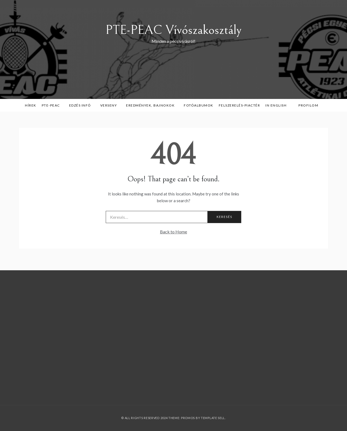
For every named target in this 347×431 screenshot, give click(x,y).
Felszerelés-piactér (239, 105)
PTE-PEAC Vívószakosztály (173, 29)
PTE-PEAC (53, 105)
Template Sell (213, 418)
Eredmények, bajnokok (152, 105)
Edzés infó (82, 105)
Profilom (308, 105)
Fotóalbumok (198, 105)
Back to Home (173, 231)
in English (277, 105)
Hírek (30, 105)
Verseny (110, 105)
